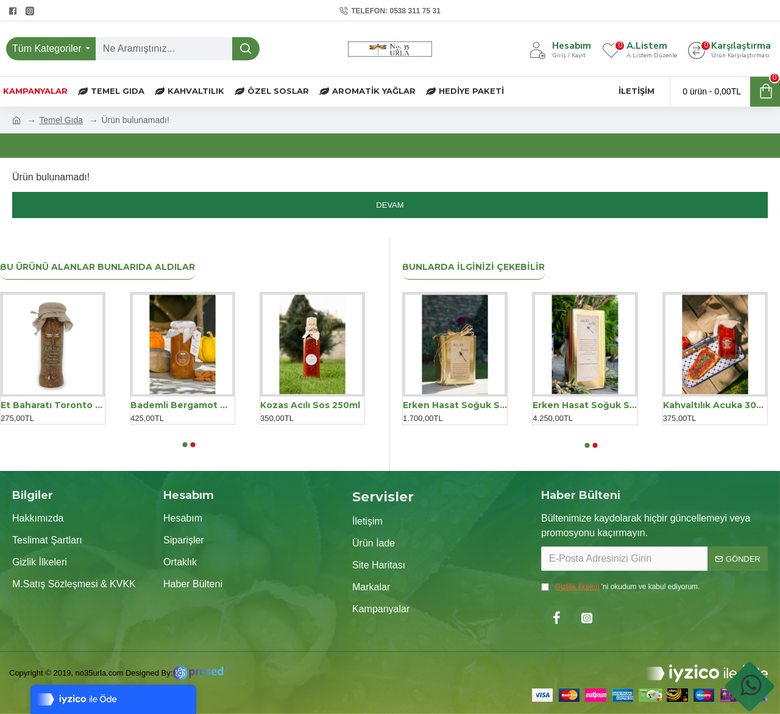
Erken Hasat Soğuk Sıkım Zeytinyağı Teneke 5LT (585, 405)
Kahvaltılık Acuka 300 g (715, 405)
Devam (389, 205)
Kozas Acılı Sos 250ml (310, 405)
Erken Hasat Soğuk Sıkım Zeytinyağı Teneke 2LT (455, 405)
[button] (184, 444)
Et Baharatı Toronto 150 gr (53, 405)
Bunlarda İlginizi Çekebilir (473, 267)
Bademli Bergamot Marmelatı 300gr (182, 405)
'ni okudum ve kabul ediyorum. (620, 586)
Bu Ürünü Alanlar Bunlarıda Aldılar (97, 267)
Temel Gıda (61, 120)
